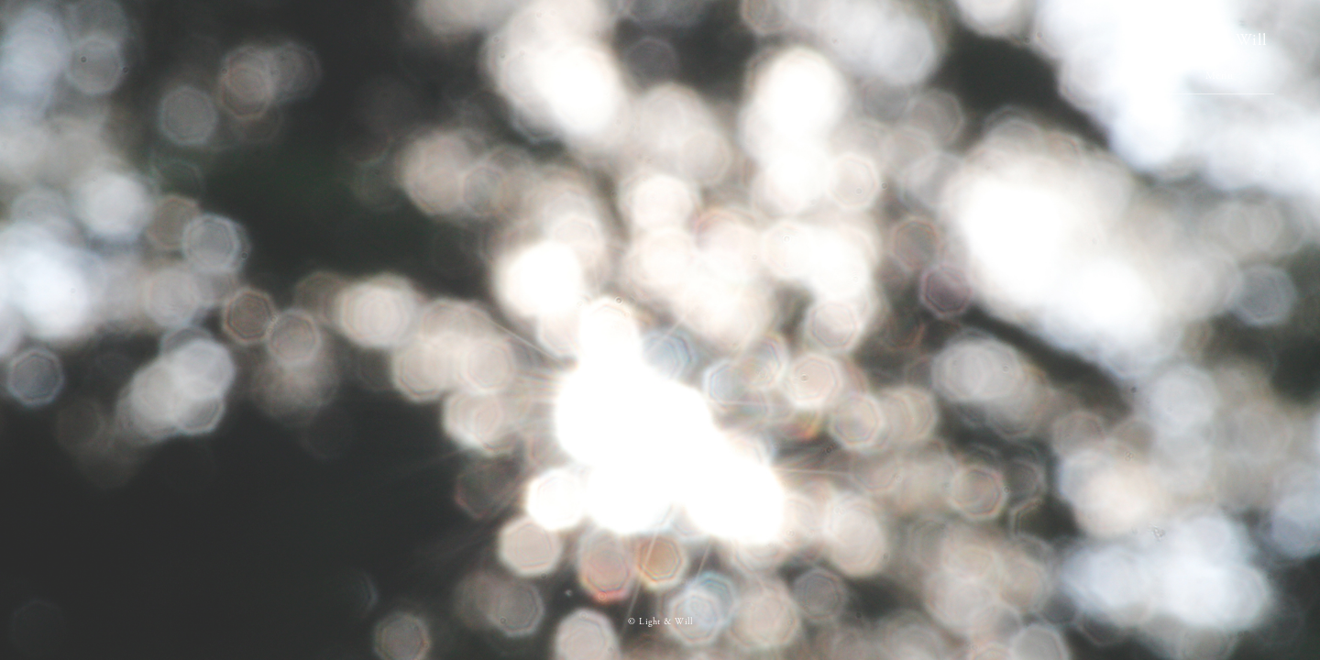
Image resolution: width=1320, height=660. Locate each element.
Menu (1219, 75)
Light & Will (1219, 39)
